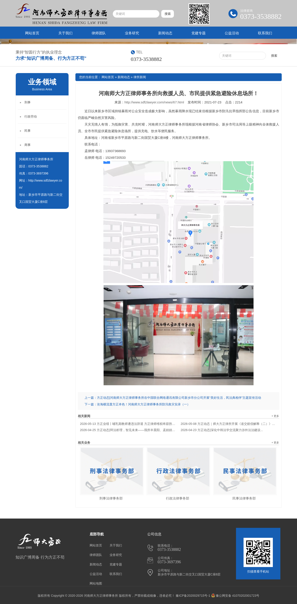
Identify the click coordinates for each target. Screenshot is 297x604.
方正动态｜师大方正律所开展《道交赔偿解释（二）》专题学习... (229, 424)
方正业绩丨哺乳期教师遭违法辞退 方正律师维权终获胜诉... (128, 424)
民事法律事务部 (244, 498)
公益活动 (232, 33)
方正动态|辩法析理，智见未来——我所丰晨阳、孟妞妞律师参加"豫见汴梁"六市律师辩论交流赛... (128, 430)
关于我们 (65, 33)
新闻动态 (165, 33)
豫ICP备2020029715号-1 (193, 595)
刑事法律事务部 (111, 498)
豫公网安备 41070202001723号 (235, 595)
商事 (27, 145)
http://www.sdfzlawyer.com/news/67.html (154, 102)
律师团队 (99, 33)
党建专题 (198, 33)
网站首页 (32, 33)
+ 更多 (275, 416)
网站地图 (96, 583)
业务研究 (132, 33)
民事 (27, 130)
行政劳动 (30, 116)
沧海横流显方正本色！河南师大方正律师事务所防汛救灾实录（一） (143, 404)
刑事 (27, 102)
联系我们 (265, 33)
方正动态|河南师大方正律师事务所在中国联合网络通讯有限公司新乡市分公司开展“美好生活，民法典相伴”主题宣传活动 (179, 397)
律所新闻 (140, 77)
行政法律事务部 (177, 498)
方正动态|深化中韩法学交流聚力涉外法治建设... (222, 430)
